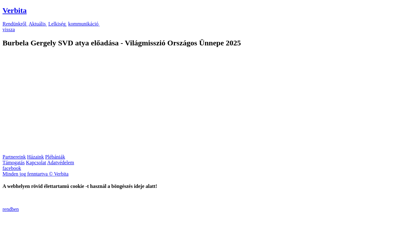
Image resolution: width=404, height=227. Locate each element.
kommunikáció (84, 23)
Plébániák (55, 157)
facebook (12, 168)
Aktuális (38, 23)
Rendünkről (15, 23)
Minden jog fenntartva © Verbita (35, 174)
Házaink (35, 157)
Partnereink (14, 157)
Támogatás (14, 162)
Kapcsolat (36, 162)
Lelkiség (57, 23)
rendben (11, 209)
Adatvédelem (60, 162)
